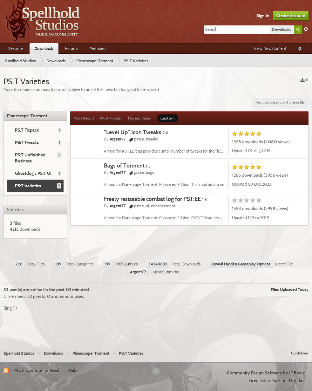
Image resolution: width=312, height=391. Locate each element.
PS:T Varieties (28, 186)
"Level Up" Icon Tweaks (136, 132)
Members (98, 48)
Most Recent (84, 118)
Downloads (44, 48)
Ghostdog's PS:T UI (33, 173)
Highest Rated (139, 118)
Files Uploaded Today (290, 289)
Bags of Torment (127, 165)
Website (15, 48)
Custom (167, 118)
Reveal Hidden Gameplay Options (241, 263)
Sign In (262, 15)
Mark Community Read (37, 370)
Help (73, 370)
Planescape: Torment (27, 116)
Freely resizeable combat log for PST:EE (155, 199)
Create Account (291, 15)
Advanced (306, 29)
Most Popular (111, 118)
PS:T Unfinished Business (30, 158)
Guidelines (300, 353)
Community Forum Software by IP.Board (266, 373)
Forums (71, 48)
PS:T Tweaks (27, 142)
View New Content (270, 48)
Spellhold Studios (18, 353)
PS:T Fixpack (27, 130)
